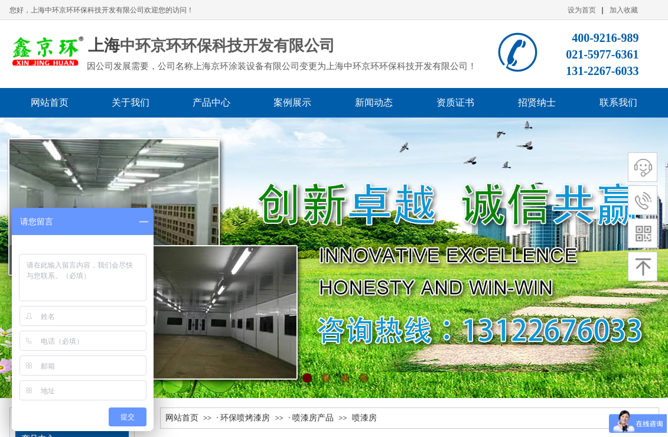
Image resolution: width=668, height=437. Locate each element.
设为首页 (582, 10)
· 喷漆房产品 (311, 417)
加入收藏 (624, 10)
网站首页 (181, 417)
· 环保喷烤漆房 (243, 417)
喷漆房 (364, 417)
